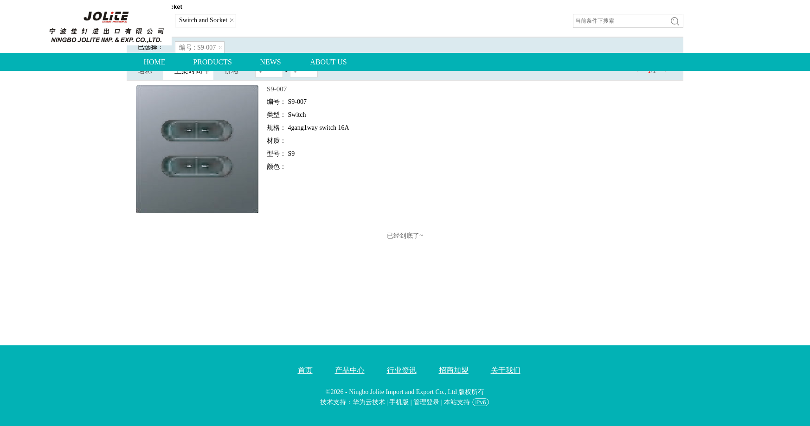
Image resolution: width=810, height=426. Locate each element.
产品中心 (350, 370)
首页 (305, 370)
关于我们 (506, 370)
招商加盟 (454, 370)
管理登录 (426, 402)
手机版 (399, 402)
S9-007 (277, 89)
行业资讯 (402, 370)
